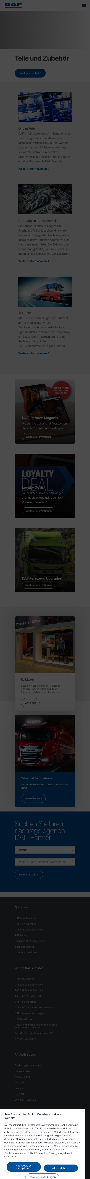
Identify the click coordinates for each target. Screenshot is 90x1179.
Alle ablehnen (61, 1173)
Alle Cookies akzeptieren (23, 1172)
